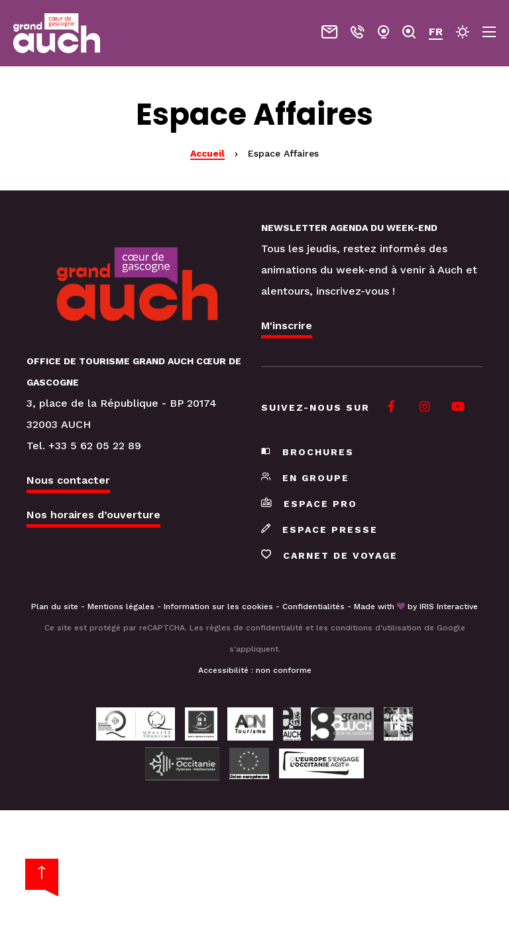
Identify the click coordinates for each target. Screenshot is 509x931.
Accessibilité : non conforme (254, 670)
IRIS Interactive (449, 606)
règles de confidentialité (254, 627)
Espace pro (309, 503)
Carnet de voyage (329, 555)
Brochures (307, 452)
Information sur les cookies (218, 606)
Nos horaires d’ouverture (93, 514)
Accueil (207, 153)
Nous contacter (68, 480)
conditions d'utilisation (376, 627)
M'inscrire (286, 325)
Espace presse (319, 529)
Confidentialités (313, 606)
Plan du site (54, 606)
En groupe (305, 477)
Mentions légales (120, 606)
